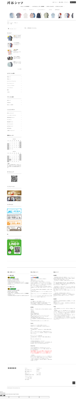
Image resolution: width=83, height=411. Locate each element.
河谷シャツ (16, 22)
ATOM (28, 379)
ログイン (67, 2)
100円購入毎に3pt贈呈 (59, 6)
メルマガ (50, 9)
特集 (11, 23)
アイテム (72, 2)
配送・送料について (28, 371)
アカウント (56, 2)
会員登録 (61, 2)
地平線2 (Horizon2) (15, 50)
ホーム (25, 9)
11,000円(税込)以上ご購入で (38, 6)
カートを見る (38, 373)
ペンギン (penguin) (16, 42)
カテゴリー (31, 9)
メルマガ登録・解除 (28, 377)
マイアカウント (39, 368)
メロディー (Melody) (16, 56)
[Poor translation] (4, 395)
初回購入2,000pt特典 (50, 6)
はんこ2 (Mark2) (17, 35)
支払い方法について (28, 369)
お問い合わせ (57, 9)
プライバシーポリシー (28, 376)
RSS (25, 379)
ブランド (12, 22)
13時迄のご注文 (24, 6)
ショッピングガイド (41, 9)
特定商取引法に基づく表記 (29, 374)
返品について (27, 373)
